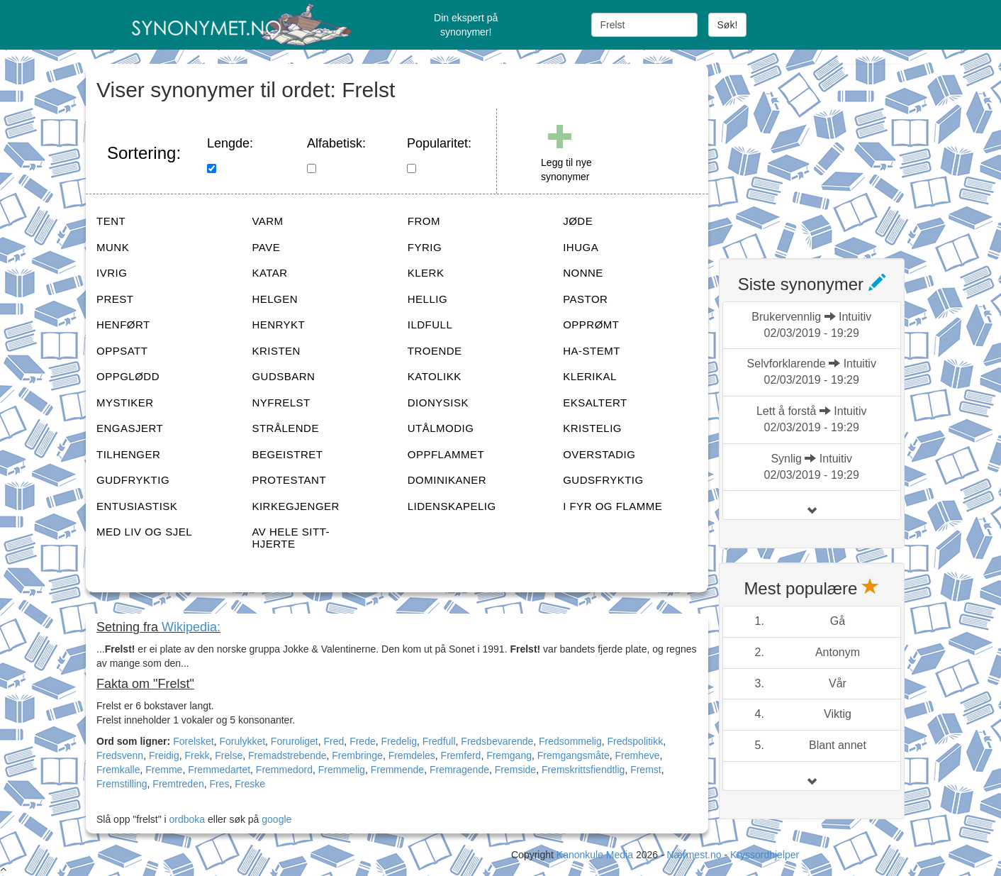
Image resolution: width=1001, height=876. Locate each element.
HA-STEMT (591, 351)
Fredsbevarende (497, 741)
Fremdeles (411, 755)
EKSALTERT (595, 403)
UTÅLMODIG (441, 428)
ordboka (186, 819)
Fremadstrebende (287, 755)
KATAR (269, 273)
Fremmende (397, 769)
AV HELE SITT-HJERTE (291, 538)
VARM (267, 221)
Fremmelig (341, 769)
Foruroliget (294, 741)
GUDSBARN (283, 376)
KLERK (426, 273)
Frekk (197, 755)
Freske (250, 783)
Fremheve (637, 755)
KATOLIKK (435, 376)
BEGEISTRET (287, 454)
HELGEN (275, 299)
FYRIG (425, 247)
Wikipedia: (191, 627)
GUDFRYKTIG (132, 480)
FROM (424, 221)
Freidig (164, 755)
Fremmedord (284, 769)
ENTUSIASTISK (136, 506)
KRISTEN (276, 351)
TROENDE (435, 351)
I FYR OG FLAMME (612, 506)
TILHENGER (128, 454)
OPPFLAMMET (446, 454)
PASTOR (585, 299)
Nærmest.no (693, 854)
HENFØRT (123, 324)
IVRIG (111, 273)
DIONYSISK (438, 403)
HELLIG (427, 299)
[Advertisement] (825, 152)
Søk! (727, 25)
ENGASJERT (129, 428)
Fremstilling (121, 783)
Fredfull (439, 741)
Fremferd (461, 755)
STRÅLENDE (285, 428)
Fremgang (509, 755)
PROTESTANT (289, 480)
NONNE (583, 273)
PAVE (266, 247)
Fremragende (459, 769)
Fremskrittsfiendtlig (583, 769)
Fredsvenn (119, 755)
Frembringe (357, 755)
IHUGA (580, 247)
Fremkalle (118, 769)
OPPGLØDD (128, 376)
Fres (220, 783)
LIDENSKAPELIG (452, 506)
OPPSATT (121, 351)
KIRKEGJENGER (296, 506)
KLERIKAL (590, 376)
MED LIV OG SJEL (144, 532)
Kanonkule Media (596, 854)
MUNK (112, 247)
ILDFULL (430, 324)
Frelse (228, 755)
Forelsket (193, 741)
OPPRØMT (591, 324)
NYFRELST (281, 403)
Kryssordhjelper (764, 854)
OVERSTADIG (599, 454)
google (276, 819)
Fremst (645, 769)
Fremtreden (177, 783)
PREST (115, 299)
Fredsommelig (570, 741)
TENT (110, 221)
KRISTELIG (592, 428)
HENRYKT (278, 324)
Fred (334, 741)
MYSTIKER (125, 403)
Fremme (163, 769)
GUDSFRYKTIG (603, 480)
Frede (362, 741)
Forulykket (242, 741)
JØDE (578, 221)
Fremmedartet (219, 769)
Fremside (515, 769)
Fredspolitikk (636, 741)
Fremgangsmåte (573, 755)
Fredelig (399, 741)
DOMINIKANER (447, 480)
